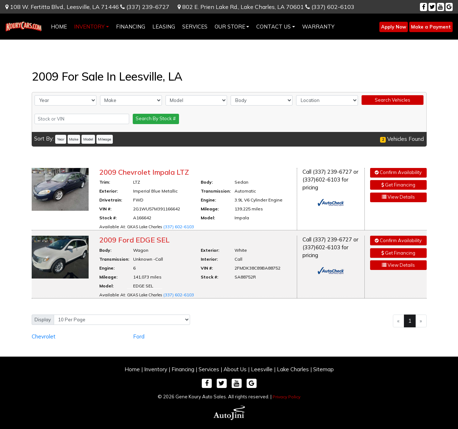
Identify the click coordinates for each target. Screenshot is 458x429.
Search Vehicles (392, 100)
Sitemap (323, 369)
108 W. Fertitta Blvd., (62, 6)
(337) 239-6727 (144, 6)
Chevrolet (44, 336)
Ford (138, 336)
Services (209, 369)
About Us (235, 369)
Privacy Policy (286, 396)
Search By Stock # (156, 118)
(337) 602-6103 (329, 6)
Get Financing (398, 185)
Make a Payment (431, 27)
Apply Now (393, 27)
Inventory (155, 369)
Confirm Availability (398, 172)
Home (132, 369)
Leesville (262, 369)
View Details (398, 197)
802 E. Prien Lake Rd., (241, 6)
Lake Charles (293, 369)
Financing (183, 369)
